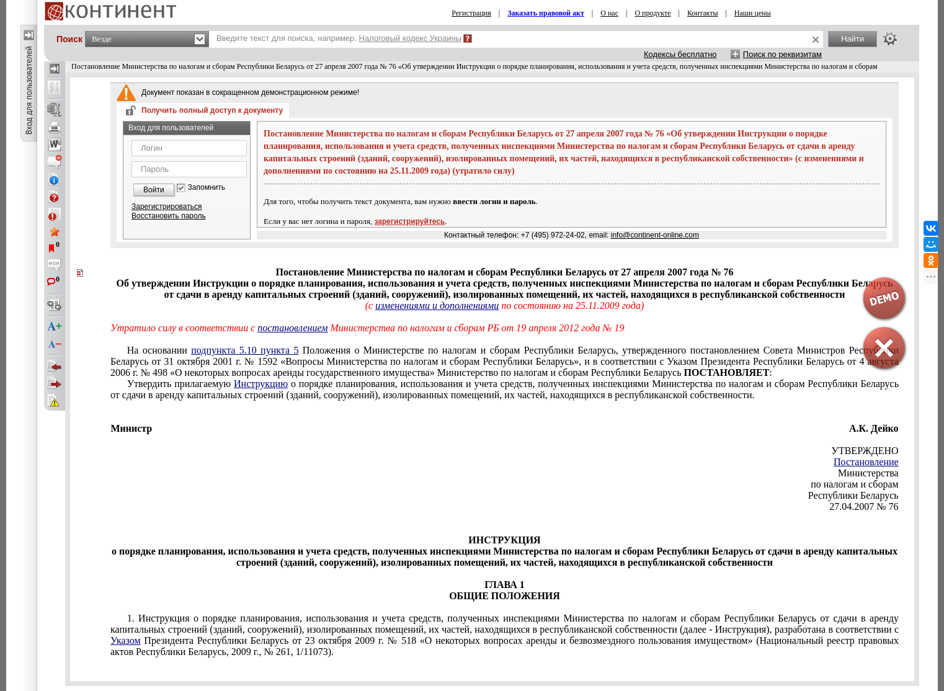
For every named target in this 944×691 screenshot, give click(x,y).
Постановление (866, 462)
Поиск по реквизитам (782, 54)
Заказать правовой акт (545, 13)
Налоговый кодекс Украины (410, 38)
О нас (609, 13)
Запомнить (206, 188)
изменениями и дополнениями (437, 305)
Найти (852, 38)
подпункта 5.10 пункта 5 (244, 350)
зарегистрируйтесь (410, 221)
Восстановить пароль (168, 216)
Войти (153, 189)
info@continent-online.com (655, 235)
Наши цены (752, 13)
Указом (125, 640)
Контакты (702, 13)
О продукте (652, 13)
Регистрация (471, 13)
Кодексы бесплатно (680, 54)
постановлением (292, 328)
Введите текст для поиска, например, (338, 38)
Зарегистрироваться (166, 206)
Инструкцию (261, 383)
